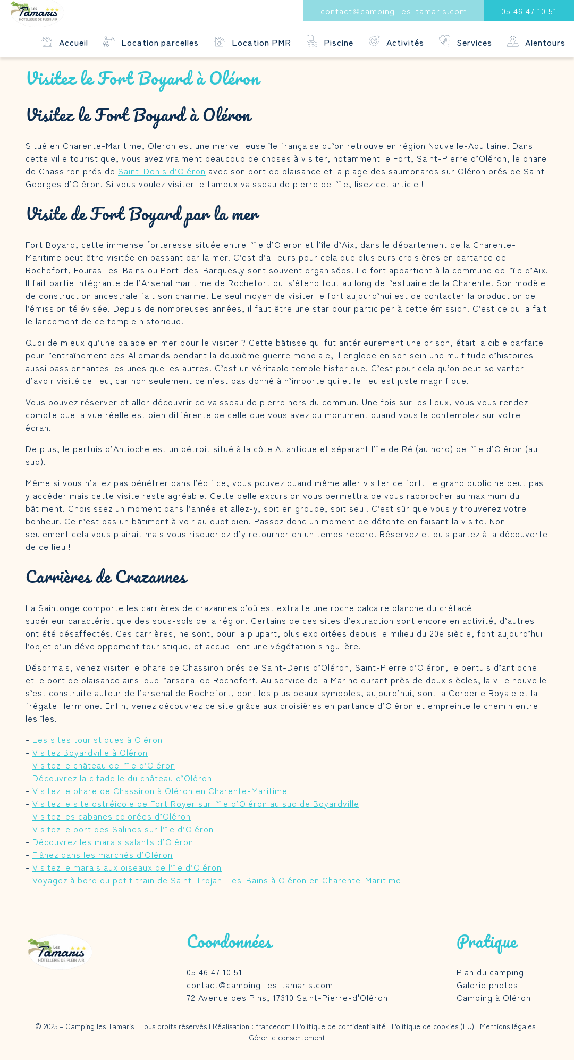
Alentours (536, 41)
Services (466, 41)
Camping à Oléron (494, 997)
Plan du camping (490, 971)
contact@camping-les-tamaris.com (393, 10)
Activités (396, 41)
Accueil (65, 41)
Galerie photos (487, 984)
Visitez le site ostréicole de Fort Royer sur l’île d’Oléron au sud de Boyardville (195, 803)
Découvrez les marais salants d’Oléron (112, 841)
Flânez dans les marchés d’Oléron (102, 854)
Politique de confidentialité (341, 1026)
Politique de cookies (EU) (433, 1026)
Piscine (330, 41)
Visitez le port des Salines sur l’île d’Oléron (123, 828)
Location (151, 41)
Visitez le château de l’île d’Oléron (103, 764)
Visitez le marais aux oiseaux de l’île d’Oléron (127, 867)
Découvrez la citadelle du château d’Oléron (122, 777)
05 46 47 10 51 (529, 10)
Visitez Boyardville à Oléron (90, 752)
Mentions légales (507, 1026)
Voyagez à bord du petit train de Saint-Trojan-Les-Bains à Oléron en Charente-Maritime (216, 879)
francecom (273, 1026)
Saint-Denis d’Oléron (162, 170)
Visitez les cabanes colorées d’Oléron (111, 815)
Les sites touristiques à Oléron (97, 739)
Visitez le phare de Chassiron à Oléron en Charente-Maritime (160, 790)
